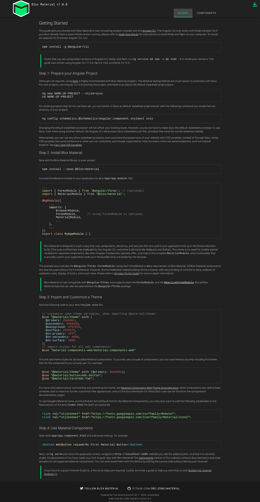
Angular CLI (149, 30)
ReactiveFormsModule (179, 281)
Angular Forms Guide (126, 272)
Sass (75, 80)
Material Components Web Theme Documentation (150, 386)
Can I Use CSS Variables (68, 144)
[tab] (183, 13)
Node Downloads (128, 34)
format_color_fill (255, 4)
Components (146, 455)
